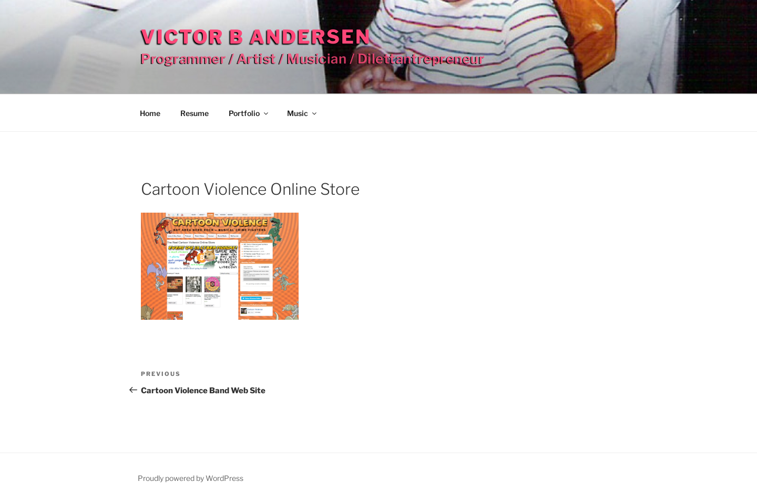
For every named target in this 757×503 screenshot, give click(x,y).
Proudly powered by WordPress (190, 478)
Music (302, 113)
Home (150, 113)
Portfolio (249, 113)
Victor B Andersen (256, 36)
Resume (194, 113)
